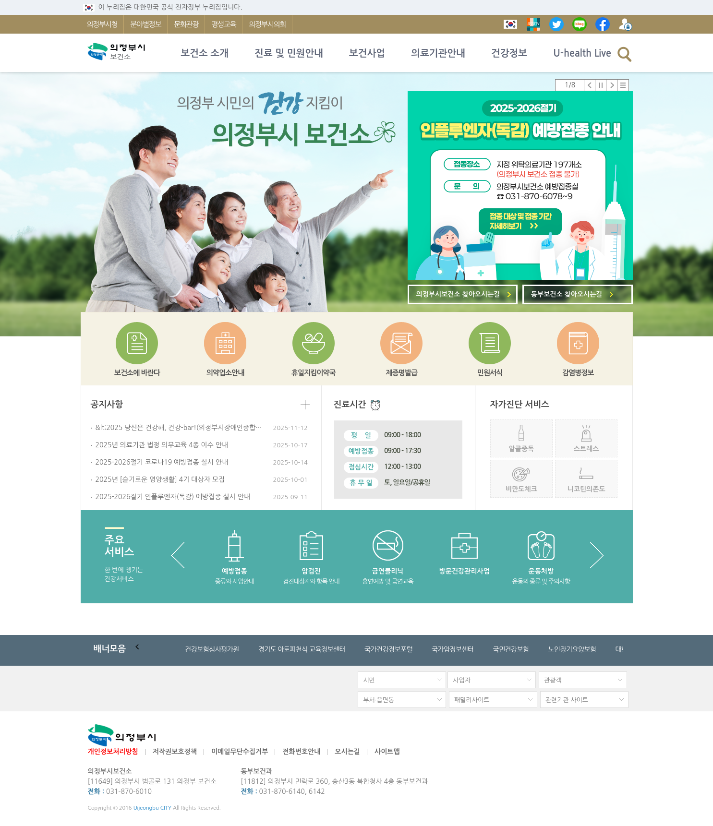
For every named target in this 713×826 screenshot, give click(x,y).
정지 (600, 85)
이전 (589, 85)
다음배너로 (160, 649)
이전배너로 (140, 649)
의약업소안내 (225, 372)
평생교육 (223, 24)
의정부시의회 (267, 24)
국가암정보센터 (452, 649)
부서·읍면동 (378, 700)
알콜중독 (521, 448)
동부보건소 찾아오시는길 (567, 294)
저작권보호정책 (175, 751)
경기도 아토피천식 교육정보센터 (301, 649)
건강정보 (509, 53)
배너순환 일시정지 (150, 649)
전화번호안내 (301, 751)
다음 (611, 85)
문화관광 (186, 24)
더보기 (305, 404)
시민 (369, 680)
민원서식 (489, 372)
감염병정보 (578, 372)
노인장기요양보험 (572, 649)
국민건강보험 (511, 649)
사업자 (462, 680)
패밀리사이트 (471, 700)
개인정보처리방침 (113, 751)
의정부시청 (102, 24)
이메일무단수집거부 (239, 751)
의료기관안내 (438, 53)
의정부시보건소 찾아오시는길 (458, 294)
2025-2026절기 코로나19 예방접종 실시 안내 (162, 462)
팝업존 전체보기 (622, 85)
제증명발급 (402, 372)
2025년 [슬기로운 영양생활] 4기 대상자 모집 (160, 479)
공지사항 (107, 404)
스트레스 (586, 448)
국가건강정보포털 (388, 649)
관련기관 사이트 (566, 700)
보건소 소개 (205, 53)
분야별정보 (145, 24)
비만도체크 (521, 489)
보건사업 (367, 53)
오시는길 (347, 751)
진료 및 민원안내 (288, 53)
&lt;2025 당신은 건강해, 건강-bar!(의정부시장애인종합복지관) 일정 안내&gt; (180, 427)
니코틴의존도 (586, 489)
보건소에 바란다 (137, 372)
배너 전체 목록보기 (170, 649)
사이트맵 (387, 751)
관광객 (553, 680)
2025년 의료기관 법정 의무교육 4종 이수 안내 (162, 445)
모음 (110, 649)
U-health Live (582, 53)
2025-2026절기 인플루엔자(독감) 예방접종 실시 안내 (173, 496)
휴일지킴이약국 (313, 372)
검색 (624, 54)
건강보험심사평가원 (212, 649)
